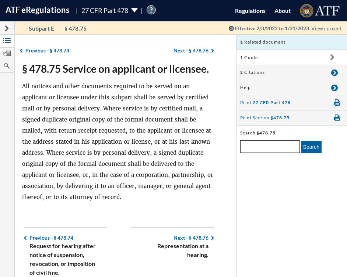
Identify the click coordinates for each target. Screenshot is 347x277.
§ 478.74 (47, 50)
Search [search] (311, 147)
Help (245, 87)
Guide (249, 57)
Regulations (250, 10)
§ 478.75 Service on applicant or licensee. (115, 68)
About (282, 10)
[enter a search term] (270, 146)
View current (326, 28)
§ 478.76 (191, 50)
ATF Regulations (38, 10)
